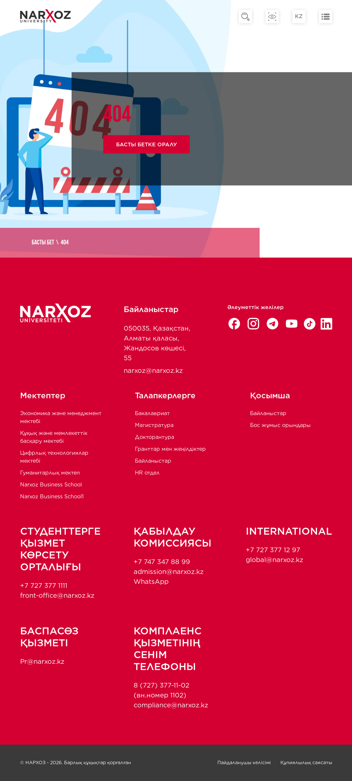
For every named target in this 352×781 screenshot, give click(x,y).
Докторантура (154, 437)
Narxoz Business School (51, 484)
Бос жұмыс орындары (280, 425)
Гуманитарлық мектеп (50, 473)
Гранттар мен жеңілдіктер (170, 449)
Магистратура (154, 425)
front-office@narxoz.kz (57, 595)
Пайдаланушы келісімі (244, 762)
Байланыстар (153, 461)
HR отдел (147, 473)
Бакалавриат (152, 413)
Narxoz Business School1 (52, 496)
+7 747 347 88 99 (162, 562)
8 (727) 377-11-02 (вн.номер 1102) (161, 690)
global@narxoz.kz (274, 560)
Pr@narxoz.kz (42, 661)
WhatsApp (151, 582)
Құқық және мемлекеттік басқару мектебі (53, 437)
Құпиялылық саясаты (306, 762)
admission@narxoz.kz (169, 572)
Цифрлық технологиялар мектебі (54, 457)
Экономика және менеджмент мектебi (61, 417)
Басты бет (44, 242)
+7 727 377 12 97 (273, 550)
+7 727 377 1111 (43, 585)
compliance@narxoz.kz (171, 705)
